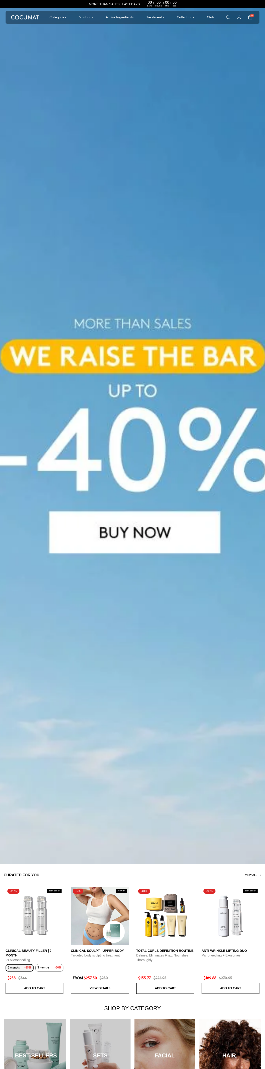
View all (253, 875)
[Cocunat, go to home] (25, 17)
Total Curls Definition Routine (164, 951)
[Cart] (250, 17)
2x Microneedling (18, 960)
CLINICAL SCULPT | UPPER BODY (97, 951)
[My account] (239, 17)
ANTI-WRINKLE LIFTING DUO (224, 951)
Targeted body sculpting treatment (95, 955)
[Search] (228, 17)
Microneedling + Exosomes (221, 955)
